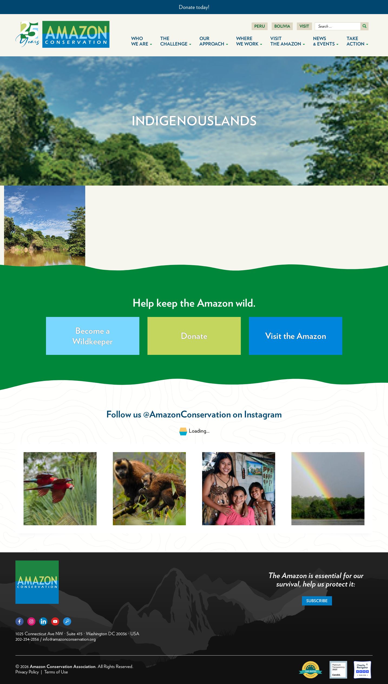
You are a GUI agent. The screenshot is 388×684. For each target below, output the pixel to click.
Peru (259, 26)
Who (141, 41)
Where (249, 41)
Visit (304, 26)
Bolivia (282, 26)
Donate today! (194, 7)
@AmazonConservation (187, 414)
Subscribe (317, 600)
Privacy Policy (27, 672)
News (325, 41)
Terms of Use (56, 672)
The (175, 41)
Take (357, 41)
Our (213, 41)
